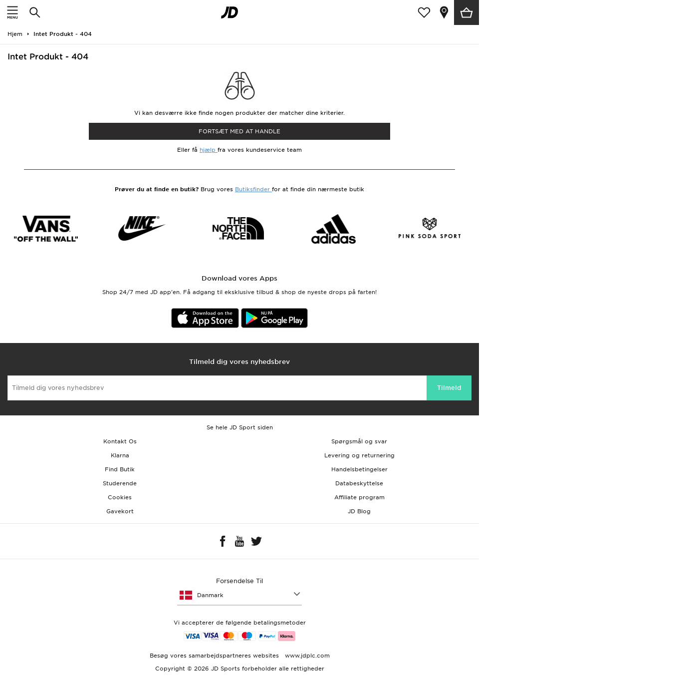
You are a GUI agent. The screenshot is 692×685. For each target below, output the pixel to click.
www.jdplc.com (306, 655)
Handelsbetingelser (359, 469)
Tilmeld (449, 387)
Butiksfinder (253, 189)
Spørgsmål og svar (359, 441)
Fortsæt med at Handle (239, 131)
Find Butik (120, 469)
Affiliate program (359, 497)
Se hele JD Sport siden (240, 427)
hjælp (209, 149)
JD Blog (359, 511)
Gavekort (120, 511)
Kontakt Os (120, 441)
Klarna (120, 455)
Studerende (120, 483)
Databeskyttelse (359, 483)
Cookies (120, 497)
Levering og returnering (359, 455)
